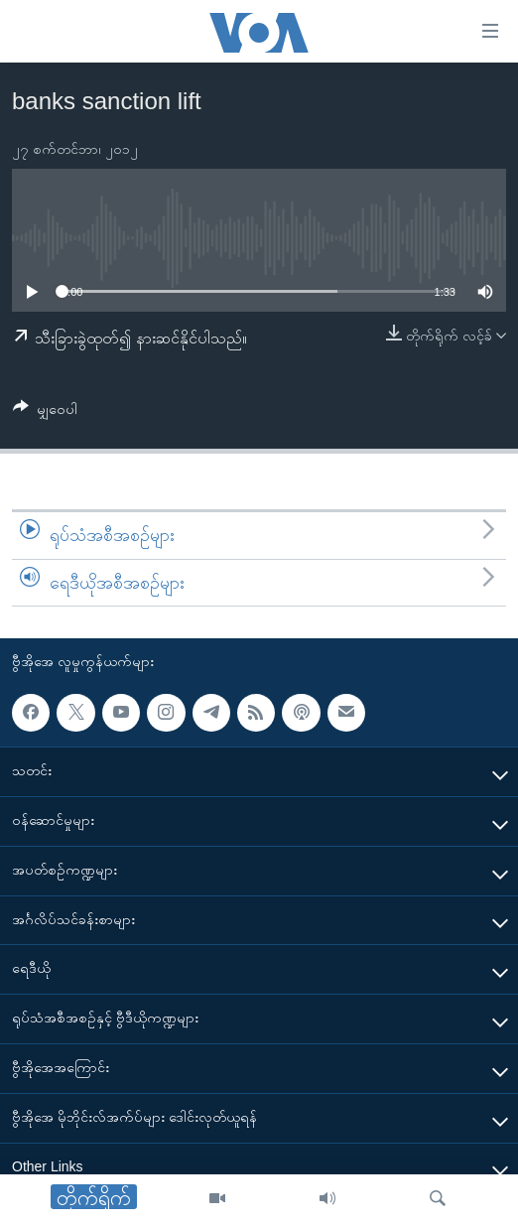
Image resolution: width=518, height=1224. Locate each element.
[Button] (45, 412)
